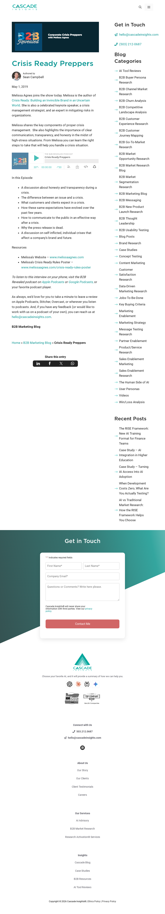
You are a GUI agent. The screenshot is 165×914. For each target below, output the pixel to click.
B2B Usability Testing (134, 230)
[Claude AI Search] (78, 684)
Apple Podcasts (53, 282)
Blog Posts (127, 236)
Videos (124, 395)
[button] (140, 7)
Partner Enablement (133, 341)
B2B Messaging (130, 200)
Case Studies (128, 250)
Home (16, 343)
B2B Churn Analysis (132, 101)
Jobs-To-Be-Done (131, 298)
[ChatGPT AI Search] (69, 684)
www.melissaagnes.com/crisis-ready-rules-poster (56, 267)
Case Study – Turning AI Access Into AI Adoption (134, 472)
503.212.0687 (84, 731)
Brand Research (130, 243)
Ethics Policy (94, 901)
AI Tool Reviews (130, 71)
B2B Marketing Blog (26, 327)
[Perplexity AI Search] (87, 684)
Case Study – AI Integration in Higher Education (133, 455)
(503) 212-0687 (130, 44)
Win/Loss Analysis (132, 402)
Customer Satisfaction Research (127, 274)
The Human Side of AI (134, 382)
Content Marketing (132, 263)
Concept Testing (130, 256)
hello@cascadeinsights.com (31, 317)
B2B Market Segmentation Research (129, 182)
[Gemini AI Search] (95, 684)
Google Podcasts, (81, 282)
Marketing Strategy (132, 322)
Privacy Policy (109, 901)
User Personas (129, 389)
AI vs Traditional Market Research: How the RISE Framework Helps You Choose (131, 510)
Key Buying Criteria (132, 304)
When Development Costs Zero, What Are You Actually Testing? (134, 488)
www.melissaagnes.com (67, 257)
